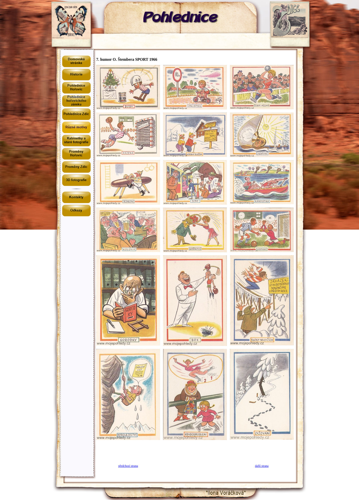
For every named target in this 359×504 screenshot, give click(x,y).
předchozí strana (128, 466)
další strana (262, 466)
